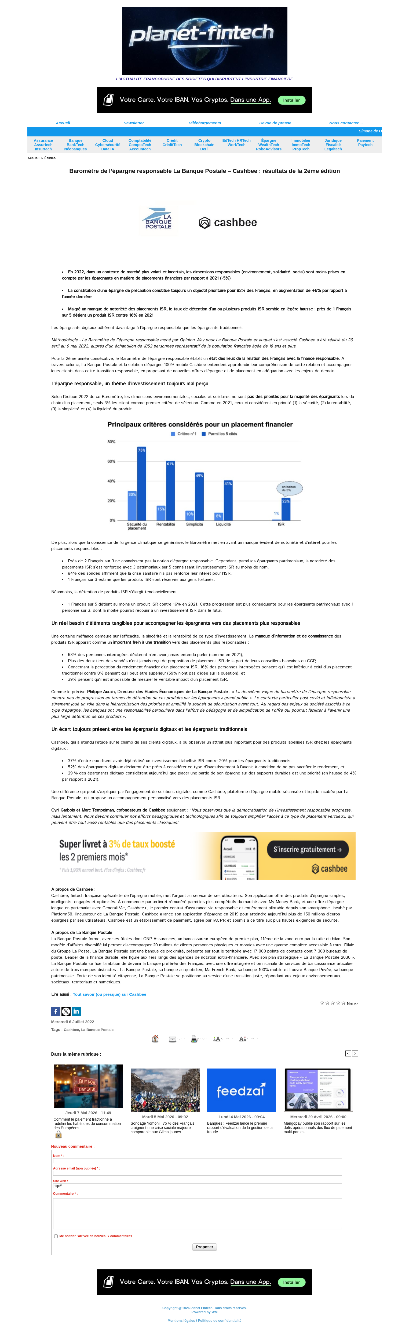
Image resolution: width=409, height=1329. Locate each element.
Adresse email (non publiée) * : (76, 1168)
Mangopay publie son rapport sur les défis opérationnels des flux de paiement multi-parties (318, 1124)
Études (48, 158)
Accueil (63, 123)
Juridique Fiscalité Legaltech (333, 144)
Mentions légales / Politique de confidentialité (204, 1319)
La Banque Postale (101, 1029)
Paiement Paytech (365, 142)
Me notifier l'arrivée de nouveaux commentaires (95, 1236)
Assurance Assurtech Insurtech (43, 144)
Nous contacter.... (346, 123)
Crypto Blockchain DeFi (204, 144)
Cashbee (72, 1029)
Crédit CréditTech (172, 142)
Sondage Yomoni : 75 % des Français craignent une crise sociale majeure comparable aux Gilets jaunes (165, 1126)
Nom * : (58, 1155)
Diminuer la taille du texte (301, 1038)
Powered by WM (204, 1311)
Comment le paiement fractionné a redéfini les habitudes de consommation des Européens (86, 1120)
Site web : (60, 1181)
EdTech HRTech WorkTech (236, 142)
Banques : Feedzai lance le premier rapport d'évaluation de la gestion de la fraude (238, 1124)
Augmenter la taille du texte (236, 1038)
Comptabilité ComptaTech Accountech (140, 144)
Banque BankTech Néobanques (75, 144)
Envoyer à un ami (128, 1038)
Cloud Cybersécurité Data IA (107, 144)
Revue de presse (275, 123)
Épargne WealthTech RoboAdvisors (269, 144)
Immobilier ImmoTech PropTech (301, 144)
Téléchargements (204, 123)
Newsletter (133, 123)
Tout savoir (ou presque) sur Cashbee (111, 993)
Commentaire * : (65, 1193)
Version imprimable (177, 1038)
